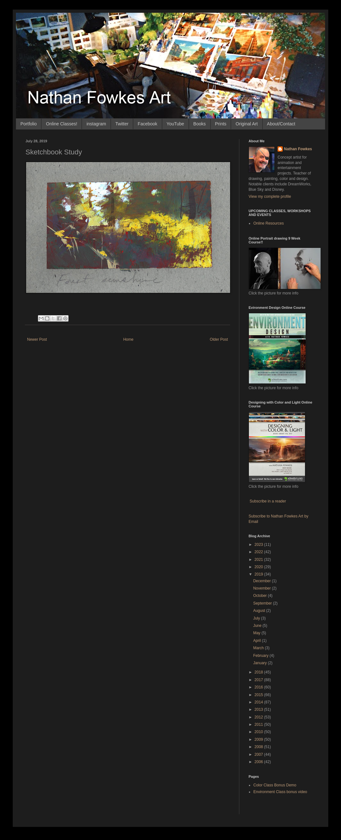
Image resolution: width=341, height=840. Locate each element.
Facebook (147, 123)
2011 (259, 724)
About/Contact (281, 123)
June (257, 625)
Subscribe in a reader (268, 501)
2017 (259, 680)
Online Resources (268, 223)
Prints (221, 123)
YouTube (175, 123)
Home (128, 339)
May (257, 633)
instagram (96, 123)
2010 (259, 732)
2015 (259, 695)
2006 (259, 762)
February (261, 655)
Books (199, 123)
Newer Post (37, 339)
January (260, 663)
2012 (259, 717)
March (259, 648)
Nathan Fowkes (298, 149)
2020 (259, 567)
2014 (259, 702)
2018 (259, 672)
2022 (259, 552)
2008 (259, 747)
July (257, 618)
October (260, 595)
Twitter (121, 123)
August (259, 610)
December (262, 581)
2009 (259, 739)
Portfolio (28, 123)
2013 (259, 709)
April (257, 640)
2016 (259, 687)
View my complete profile (270, 196)
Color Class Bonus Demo (274, 785)
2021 (259, 559)
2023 (259, 544)
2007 (259, 754)
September (263, 603)
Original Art (247, 123)
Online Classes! (61, 123)
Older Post (219, 339)
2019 (259, 574)
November (262, 588)
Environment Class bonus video (280, 792)
